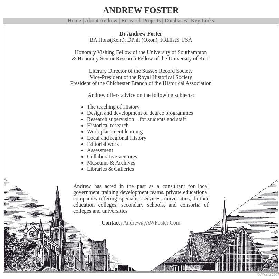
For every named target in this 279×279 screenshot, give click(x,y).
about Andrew (101, 20)
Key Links (202, 20)
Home (74, 20)
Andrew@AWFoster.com (151, 223)
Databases (176, 20)
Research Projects (141, 20)
